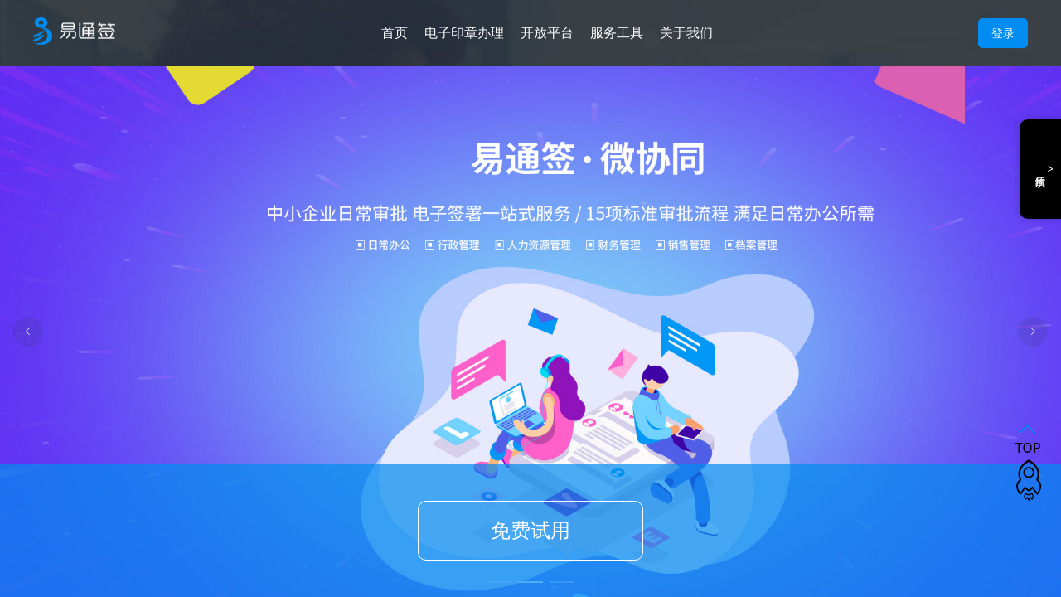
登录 (1003, 33)
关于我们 (686, 33)
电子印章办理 (464, 33)
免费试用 (530, 530)
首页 (394, 33)
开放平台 (547, 33)
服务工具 (616, 33)
